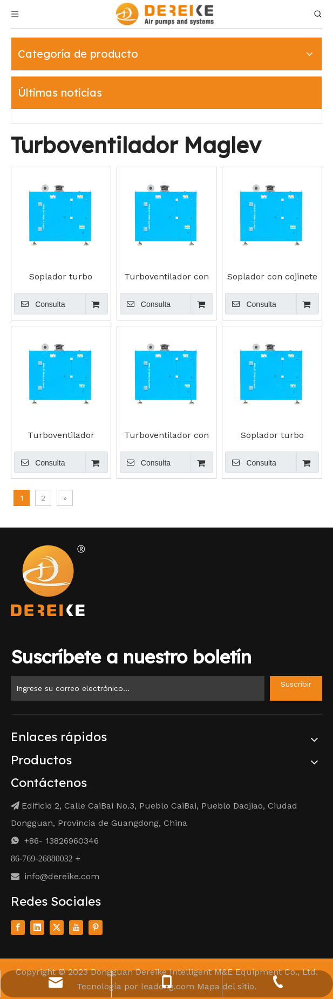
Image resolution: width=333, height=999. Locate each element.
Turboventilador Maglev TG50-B (61, 435)
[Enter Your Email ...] (137, 688)
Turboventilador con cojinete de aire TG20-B (166, 276)
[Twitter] (57, 927)
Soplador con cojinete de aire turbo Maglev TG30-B (272, 276)
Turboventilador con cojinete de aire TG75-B (166, 435)
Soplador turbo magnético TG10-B (61, 276)
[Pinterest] (96, 927)
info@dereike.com (61, 876)
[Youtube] (76, 927)
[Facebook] (18, 927)
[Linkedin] (37, 927)
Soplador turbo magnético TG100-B (272, 435)
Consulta (39, 303)
